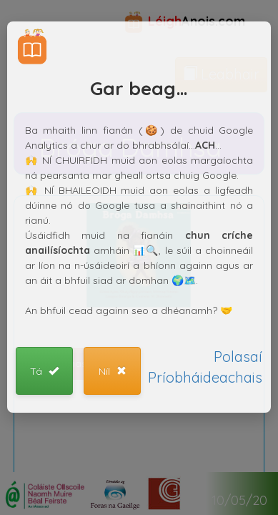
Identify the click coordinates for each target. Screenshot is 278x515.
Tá (44, 371)
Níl (112, 371)
